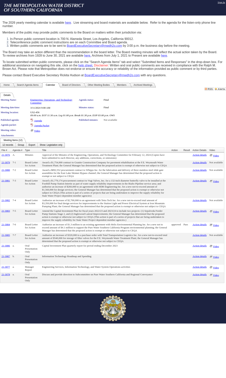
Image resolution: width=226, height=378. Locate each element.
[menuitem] (8, 145)
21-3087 (6, 256)
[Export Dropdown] (32, 145)
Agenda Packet (41, 125)
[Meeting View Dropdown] (51, 145)
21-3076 (6, 154)
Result (186, 150)
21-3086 (6, 245)
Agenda (38, 120)
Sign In (221, 2)
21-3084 (6, 224)
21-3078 (6, 274)
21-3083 (6, 210)
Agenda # (17, 150)
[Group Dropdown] (21, 145)
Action (174, 150)
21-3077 (6, 266)
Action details (199, 154)
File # (4, 150)
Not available (110, 119)
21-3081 (6, 180)
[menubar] (32, 145)
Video (37, 130)
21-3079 (6, 162)
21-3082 (6, 200)
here (68, 22)
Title (44, 150)
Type (27, 150)
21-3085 (6, 235)
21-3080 (6, 170)
